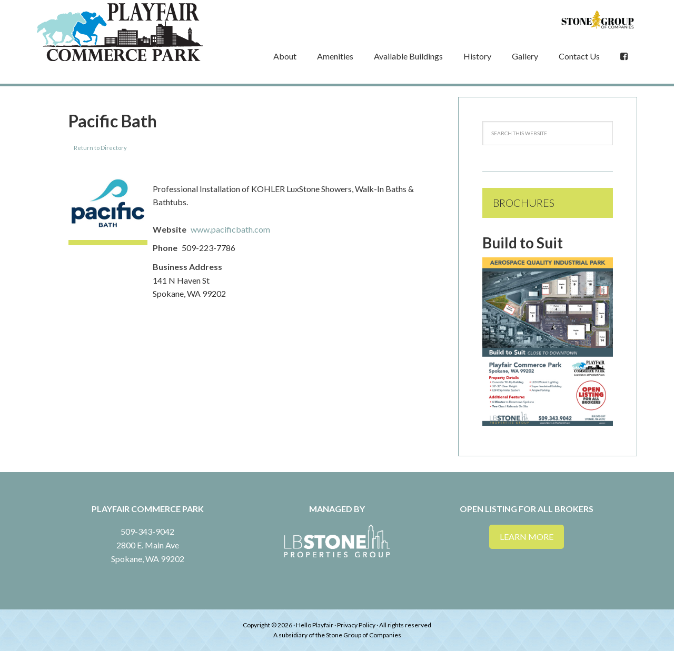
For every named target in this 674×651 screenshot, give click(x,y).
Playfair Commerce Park (121, 32)
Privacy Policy (356, 625)
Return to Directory (100, 147)
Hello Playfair (314, 625)
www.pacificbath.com (230, 229)
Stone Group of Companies (363, 635)
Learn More (526, 537)
